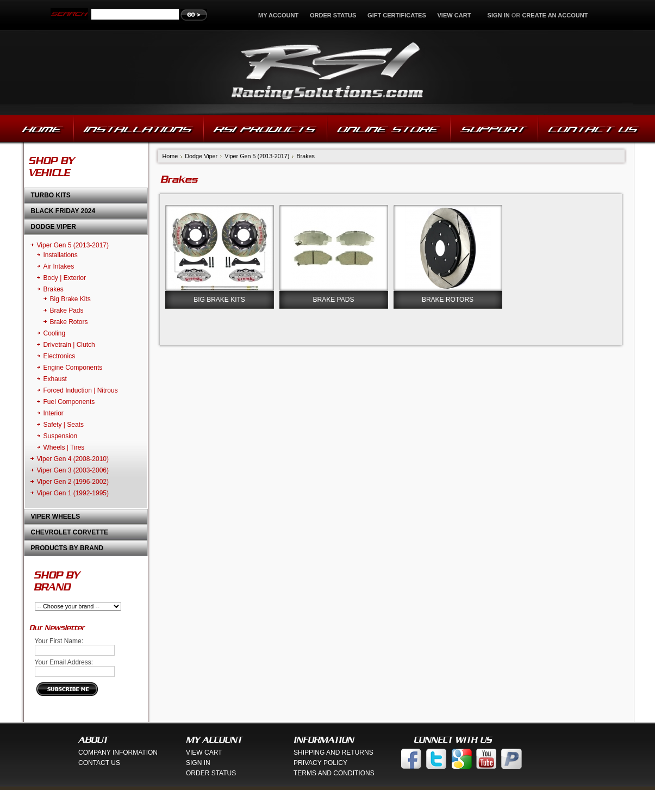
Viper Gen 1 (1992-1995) (73, 493)
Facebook (411, 759)
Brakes (53, 289)
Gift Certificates (396, 15)
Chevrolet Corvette (69, 532)
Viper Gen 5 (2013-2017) (73, 245)
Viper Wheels (55, 516)
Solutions (327, 72)
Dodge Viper (53, 227)
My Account (278, 15)
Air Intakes (58, 266)
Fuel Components (69, 402)
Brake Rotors (69, 322)
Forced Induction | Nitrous (80, 390)
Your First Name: (59, 641)
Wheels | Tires (64, 447)
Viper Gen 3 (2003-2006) (73, 470)
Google (461, 759)
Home (170, 156)
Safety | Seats (63, 424)
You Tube (486, 759)
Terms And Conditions (334, 773)
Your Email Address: (64, 662)
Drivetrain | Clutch (69, 345)
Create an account (555, 15)
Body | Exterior (64, 278)
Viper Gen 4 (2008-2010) (73, 459)
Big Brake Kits (70, 299)
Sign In (198, 763)
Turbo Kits (51, 195)
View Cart (454, 15)
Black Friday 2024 (63, 211)
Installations (60, 255)
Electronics (59, 356)
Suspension (60, 436)
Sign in (499, 15)
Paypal (511, 759)
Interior (53, 413)
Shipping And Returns (333, 752)
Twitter (436, 759)
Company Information (118, 752)
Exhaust (55, 379)
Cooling (54, 333)
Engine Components (73, 367)
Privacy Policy (320, 763)
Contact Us (99, 763)
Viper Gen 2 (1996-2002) (73, 482)
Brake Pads (67, 310)
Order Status (333, 15)
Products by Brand (67, 548)
